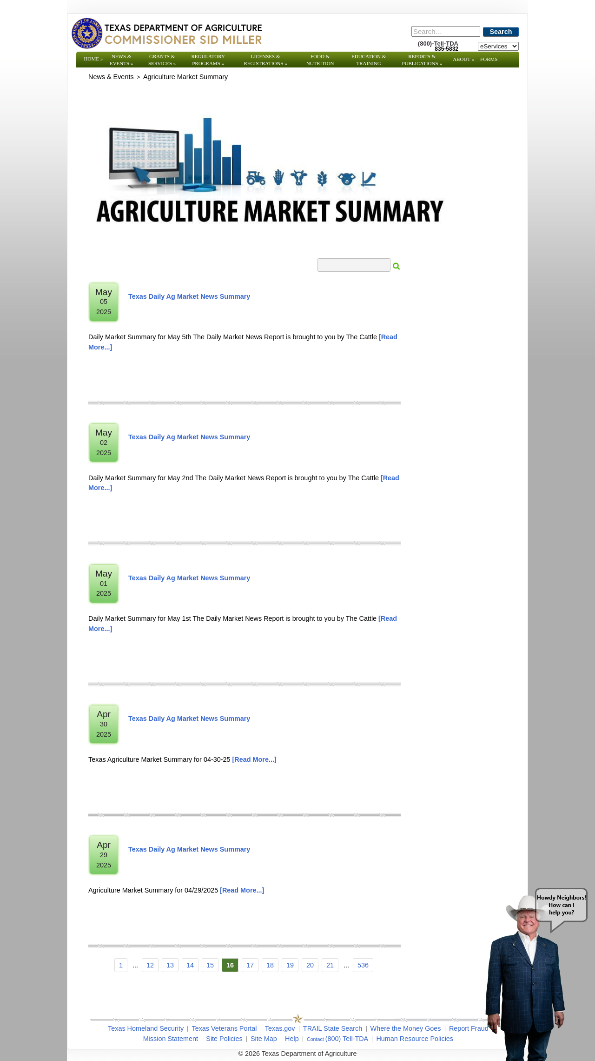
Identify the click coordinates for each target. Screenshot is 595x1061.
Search (501, 31)
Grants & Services (162, 60)
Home (93, 58)
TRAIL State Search (332, 1028)
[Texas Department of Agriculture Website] (166, 33)
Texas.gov (280, 1028)
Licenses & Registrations (265, 60)
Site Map (264, 1038)
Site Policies (224, 1038)
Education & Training (368, 60)
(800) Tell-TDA (347, 1038)
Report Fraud (469, 1028)
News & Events (121, 60)
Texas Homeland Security (146, 1028)
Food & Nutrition (320, 60)
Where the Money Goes (405, 1028)
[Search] (445, 31)
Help (292, 1038)
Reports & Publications (422, 60)
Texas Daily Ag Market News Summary (189, 296)
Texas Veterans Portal (224, 1028)
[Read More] (254, 759)
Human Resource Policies (414, 1038)
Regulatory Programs (208, 60)
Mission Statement (170, 1038)
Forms (488, 59)
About (463, 59)
